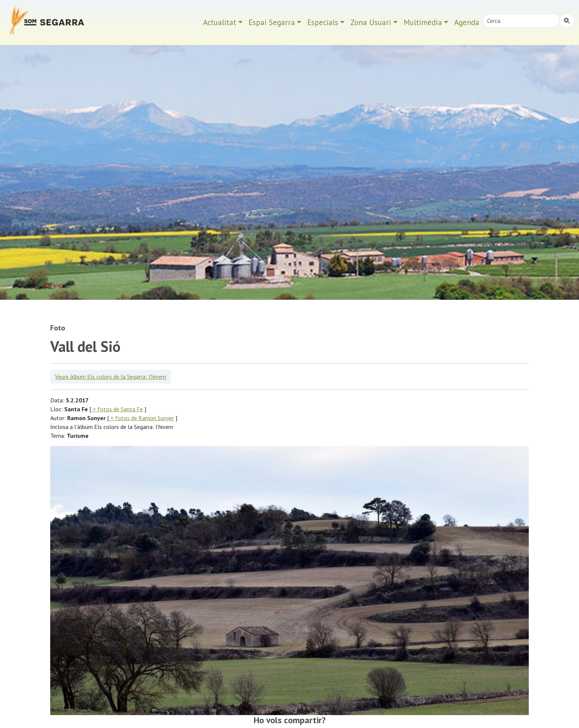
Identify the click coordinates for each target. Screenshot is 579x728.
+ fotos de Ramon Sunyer (141, 418)
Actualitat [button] (219, 22)
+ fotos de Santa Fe (117, 409)
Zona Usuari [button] (370, 22)
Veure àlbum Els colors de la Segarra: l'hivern (110, 376)
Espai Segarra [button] (272, 22)
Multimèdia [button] (423, 22)
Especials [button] (322, 22)
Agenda (466, 22)
